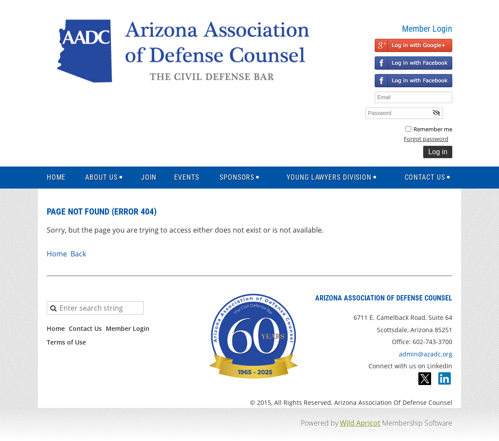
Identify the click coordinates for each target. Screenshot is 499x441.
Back (78, 254)
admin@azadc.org (425, 354)
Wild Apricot (360, 423)
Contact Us (85, 328)
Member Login (127, 328)
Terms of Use (66, 342)
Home (57, 254)
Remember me (432, 129)
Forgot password (426, 139)
